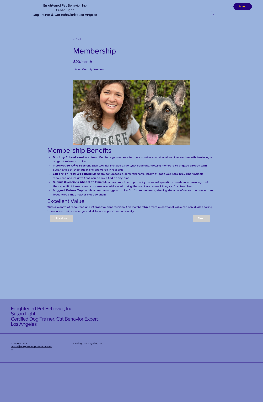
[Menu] (242, 6)
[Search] (212, 13)
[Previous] (61, 218)
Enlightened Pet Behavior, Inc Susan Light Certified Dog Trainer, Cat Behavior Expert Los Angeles (54, 316)
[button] (84, 39)
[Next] (201, 218)
